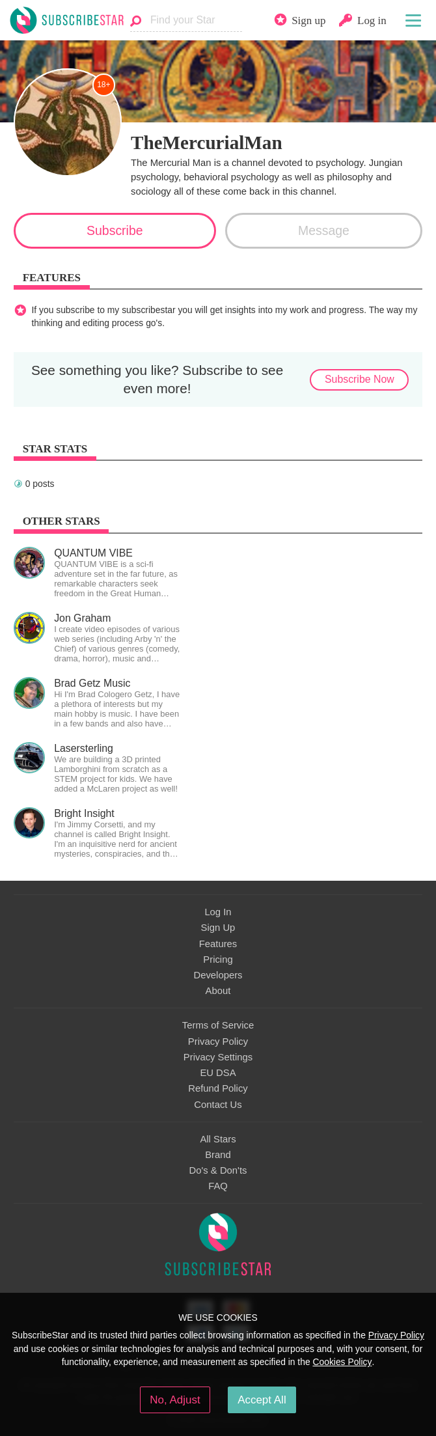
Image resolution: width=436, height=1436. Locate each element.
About (218, 991)
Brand (218, 1155)
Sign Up (218, 927)
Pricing (217, 959)
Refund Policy (218, 1088)
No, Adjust (175, 1400)
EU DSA (218, 1073)
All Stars (218, 1139)
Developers (217, 975)
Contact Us (217, 1104)
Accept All (262, 1400)
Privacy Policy (218, 1041)
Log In (217, 912)
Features (218, 944)
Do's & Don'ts (218, 1170)
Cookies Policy (342, 1362)
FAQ (218, 1186)
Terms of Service (218, 1025)
